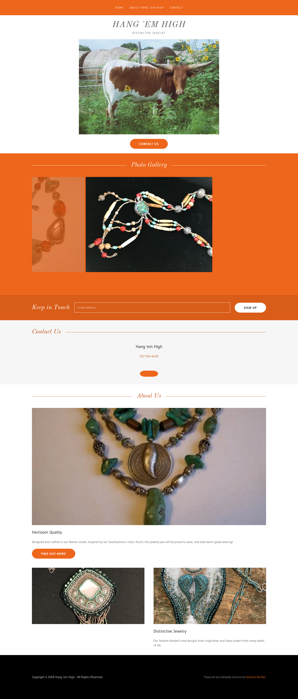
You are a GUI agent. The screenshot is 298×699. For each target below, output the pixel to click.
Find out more (53, 563)
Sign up (250, 317)
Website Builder (256, 686)
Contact (176, 7)
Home (119, 7)
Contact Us (149, 144)
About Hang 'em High (147, 7)
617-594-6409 (149, 366)
